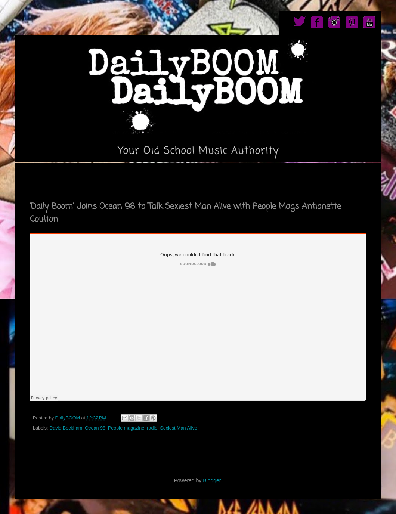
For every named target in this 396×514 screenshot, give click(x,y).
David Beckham (65, 428)
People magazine (126, 428)
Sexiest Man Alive (178, 428)
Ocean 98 (95, 428)
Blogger (211, 480)
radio (152, 428)
